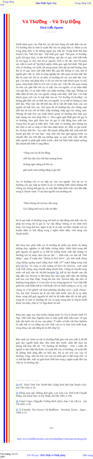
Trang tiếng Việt (83, 3)
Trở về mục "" (46, 455)
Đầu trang (88, 455)
